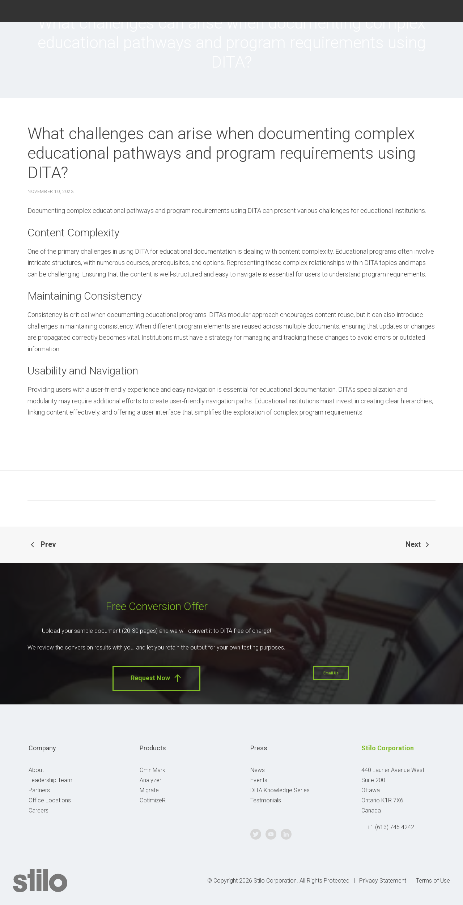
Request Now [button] (156, 678)
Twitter (413, 10)
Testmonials (265, 800)
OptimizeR (153, 800)
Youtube (430, 10)
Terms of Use (433, 880)
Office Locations (50, 800)
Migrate (149, 790)
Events (258, 780)
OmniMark (152, 770)
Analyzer (150, 780)
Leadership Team (50, 780)
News (257, 770)
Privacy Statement (382, 880)
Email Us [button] (331, 673)
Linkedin (447, 10)
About (36, 770)
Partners (39, 790)
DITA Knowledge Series (280, 790)
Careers (38, 810)
